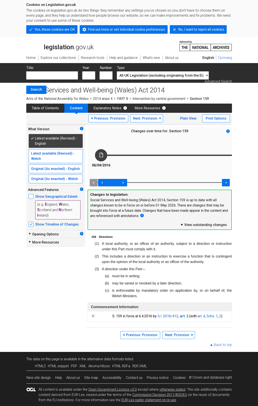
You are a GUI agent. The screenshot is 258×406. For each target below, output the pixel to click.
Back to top (223, 345)
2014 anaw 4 (102, 99)
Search (36, 89)
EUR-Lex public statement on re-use (148, 400)
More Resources (147, 108)
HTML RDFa (121, 366)
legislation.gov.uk (60, 46)
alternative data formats (105, 359)
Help (58, 378)
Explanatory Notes (107, 108)
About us (73, 378)
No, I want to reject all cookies (201, 29)
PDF (74, 366)
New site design (38, 378)
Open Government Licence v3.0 (112, 389)
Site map (91, 378)
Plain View (188, 118)
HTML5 (40, 366)
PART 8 (122, 99)
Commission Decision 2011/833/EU (159, 395)
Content (76, 108)
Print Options (216, 118)
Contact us (134, 378)
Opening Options (43, 234)
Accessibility (111, 378)
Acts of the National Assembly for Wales (57, 99)
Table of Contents (45, 108)
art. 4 (201, 316)
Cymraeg (225, 58)
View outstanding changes (203, 224)
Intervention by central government (158, 99)
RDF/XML (139, 366)
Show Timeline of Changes (57, 224)
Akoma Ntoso (99, 366)
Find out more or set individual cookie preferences (126, 29)
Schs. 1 (212, 316)
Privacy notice (158, 378)
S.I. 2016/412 (168, 316)
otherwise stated (172, 389)
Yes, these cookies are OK (55, 29)
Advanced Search (218, 81)
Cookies (179, 378)
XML (82, 366)
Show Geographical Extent (56, 196)
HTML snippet (58, 366)
